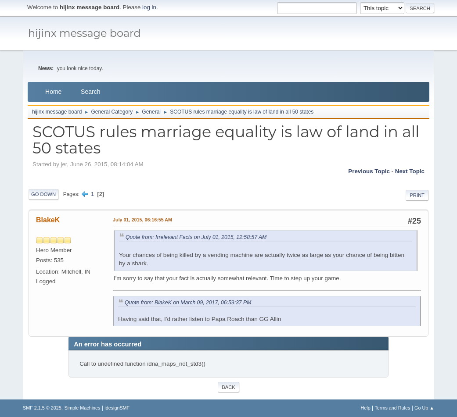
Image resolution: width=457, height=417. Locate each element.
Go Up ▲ (424, 407)
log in (149, 7)
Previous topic (369, 171)
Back (228, 387)
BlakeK (48, 220)
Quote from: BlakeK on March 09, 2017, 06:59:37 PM (188, 302)
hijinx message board (84, 33)
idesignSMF (117, 407)
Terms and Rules (392, 407)
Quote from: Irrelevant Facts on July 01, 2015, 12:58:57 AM (196, 237)
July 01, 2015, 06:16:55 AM (142, 219)
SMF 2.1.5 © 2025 (42, 407)
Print (417, 195)
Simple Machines (82, 407)
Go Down (43, 194)
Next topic (410, 171)
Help (365, 407)
